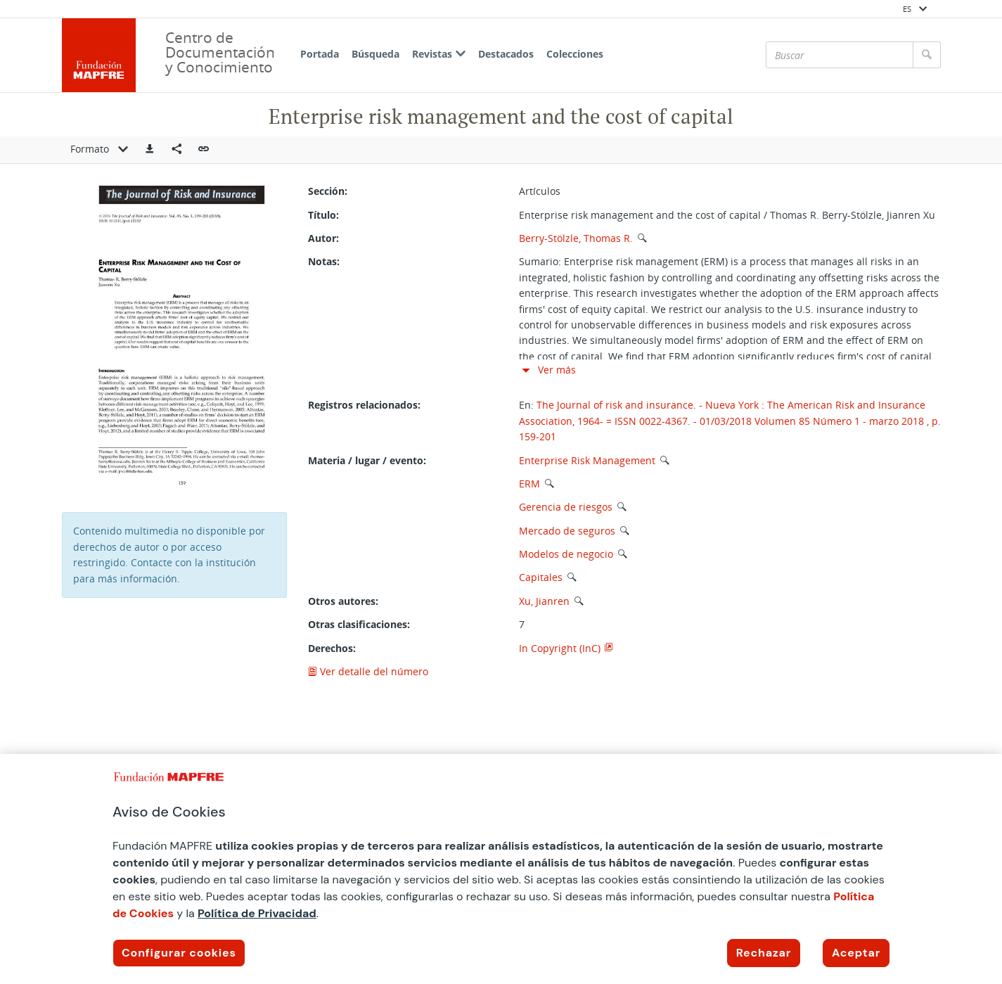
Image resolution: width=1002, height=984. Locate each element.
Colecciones (574, 53)
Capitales (541, 577)
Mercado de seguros (567, 530)
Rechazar (763, 952)
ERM (529, 483)
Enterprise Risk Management (587, 460)
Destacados (506, 53)
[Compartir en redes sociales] (176, 149)
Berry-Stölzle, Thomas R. (576, 238)
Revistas (438, 53)
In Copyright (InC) (559, 648)
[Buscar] (839, 54)
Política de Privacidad (257, 913)
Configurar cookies (179, 952)
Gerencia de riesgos (565, 506)
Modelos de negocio (566, 554)
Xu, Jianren (544, 601)
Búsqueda (375, 53)
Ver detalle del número (368, 671)
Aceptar (856, 952)
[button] (149, 149)
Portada (319, 53)
